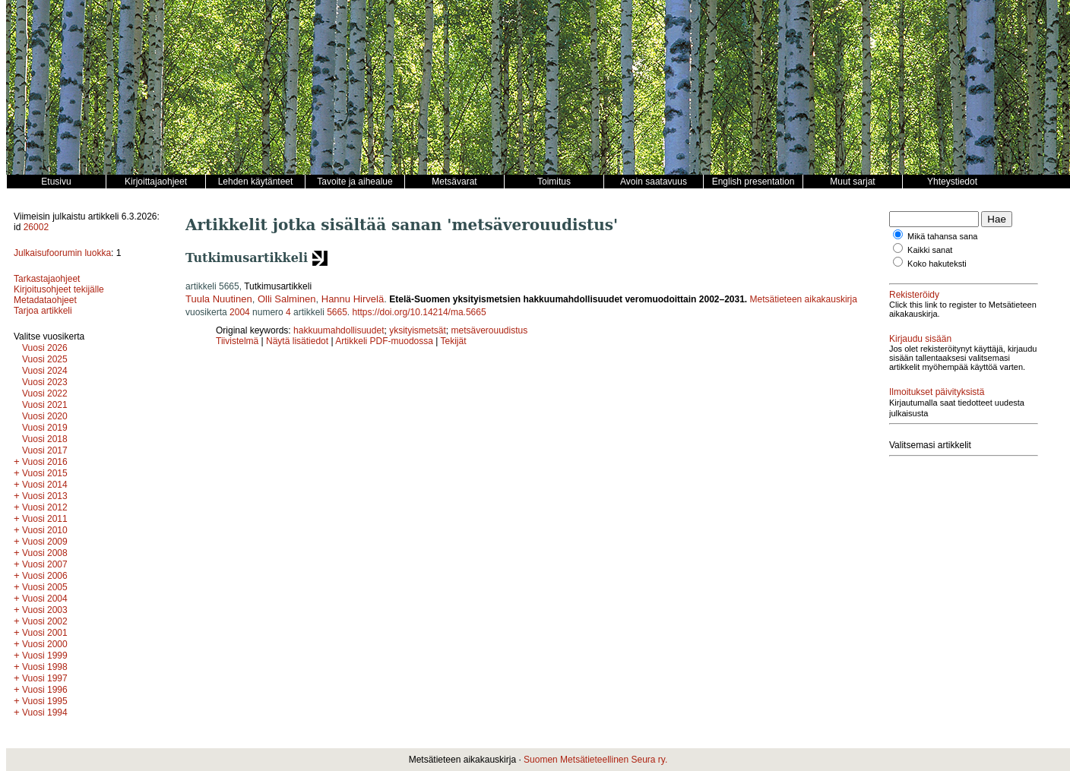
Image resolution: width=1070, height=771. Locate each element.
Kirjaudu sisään (920, 338)
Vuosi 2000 (45, 644)
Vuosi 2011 (45, 518)
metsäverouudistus (489, 330)
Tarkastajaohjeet (47, 278)
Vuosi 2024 (45, 370)
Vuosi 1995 (45, 701)
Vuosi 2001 (45, 632)
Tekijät (454, 341)
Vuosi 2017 (45, 450)
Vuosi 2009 (45, 541)
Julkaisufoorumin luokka (62, 253)
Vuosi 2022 (45, 393)
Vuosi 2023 (45, 382)
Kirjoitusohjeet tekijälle (59, 289)
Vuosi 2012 (45, 507)
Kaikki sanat (929, 249)
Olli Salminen (287, 299)
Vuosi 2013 (45, 496)
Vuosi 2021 (45, 405)
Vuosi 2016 (45, 462)
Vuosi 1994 (45, 712)
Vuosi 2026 (45, 348)
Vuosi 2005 (45, 587)
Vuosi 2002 (45, 621)
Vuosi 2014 (45, 484)
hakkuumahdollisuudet (338, 330)
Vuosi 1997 (45, 678)
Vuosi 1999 (45, 655)
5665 (337, 312)
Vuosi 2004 (45, 598)
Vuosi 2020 (45, 416)
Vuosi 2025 (45, 359)
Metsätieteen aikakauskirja (803, 299)
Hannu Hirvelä (352, 299)
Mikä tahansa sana (942, 236)
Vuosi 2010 (45, 530)
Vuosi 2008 (45, 553)
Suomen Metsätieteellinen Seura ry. (595, 759)
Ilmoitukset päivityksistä (936, 392)
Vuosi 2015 (45, 473)
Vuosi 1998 (45, 667)
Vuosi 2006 (45, 575)
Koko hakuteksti (937, 263)
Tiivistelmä (237, 341)
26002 (36, 227)
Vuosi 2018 (45, 439)
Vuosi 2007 (45, 564)
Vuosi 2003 (45, 610)
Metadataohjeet (45, 300)
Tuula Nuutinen (218, 299)
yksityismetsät (417, 330)
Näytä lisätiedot (298, 341)
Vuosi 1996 (45, 689)
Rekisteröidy (914, 294)
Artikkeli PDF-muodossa (384, 341)
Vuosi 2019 (45, 427)
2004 (240, 312)
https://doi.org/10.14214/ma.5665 (419, 312)
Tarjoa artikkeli (43, 310)
